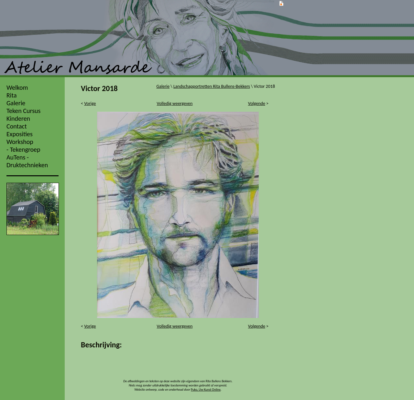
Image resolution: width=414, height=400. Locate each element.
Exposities (19, 134)
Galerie (15, 103)
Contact (16, 126)
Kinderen (18, 118)
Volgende (256, 103)
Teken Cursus (23, 111)
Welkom (17, 87)
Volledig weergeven (175, 103)
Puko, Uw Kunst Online (206, 389)
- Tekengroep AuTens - (23, 153)
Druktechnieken (27, 165)
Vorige (90, 103)
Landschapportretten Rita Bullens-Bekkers (211, 86)
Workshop (19, 142)
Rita (11, 95)
